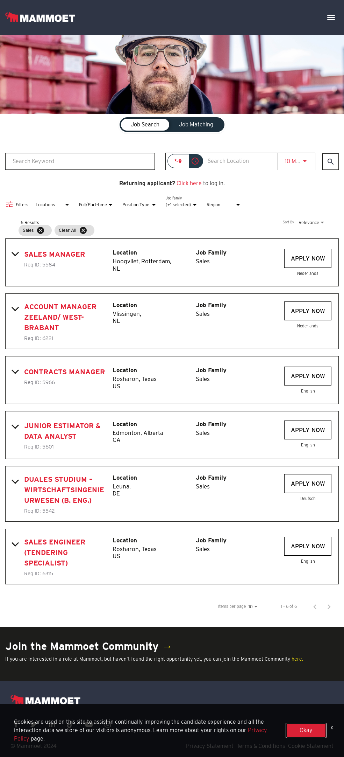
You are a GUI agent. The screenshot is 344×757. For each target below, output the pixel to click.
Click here (189, 183)
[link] (172, 262)
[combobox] (80, 161)
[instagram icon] (107, 724)
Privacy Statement (210, 746)
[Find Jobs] (330, 161)
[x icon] (70, 724)
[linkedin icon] (52, 724)
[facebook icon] (16, 724)
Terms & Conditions (261, 746)
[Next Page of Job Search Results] (329, 606)
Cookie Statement (311, 746)
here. (297, 659)
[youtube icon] (89, 724)
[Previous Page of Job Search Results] (315, 606)
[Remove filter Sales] (41, 230)
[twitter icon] (34, 724)
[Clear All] (83, 230)
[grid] (159, 230)
